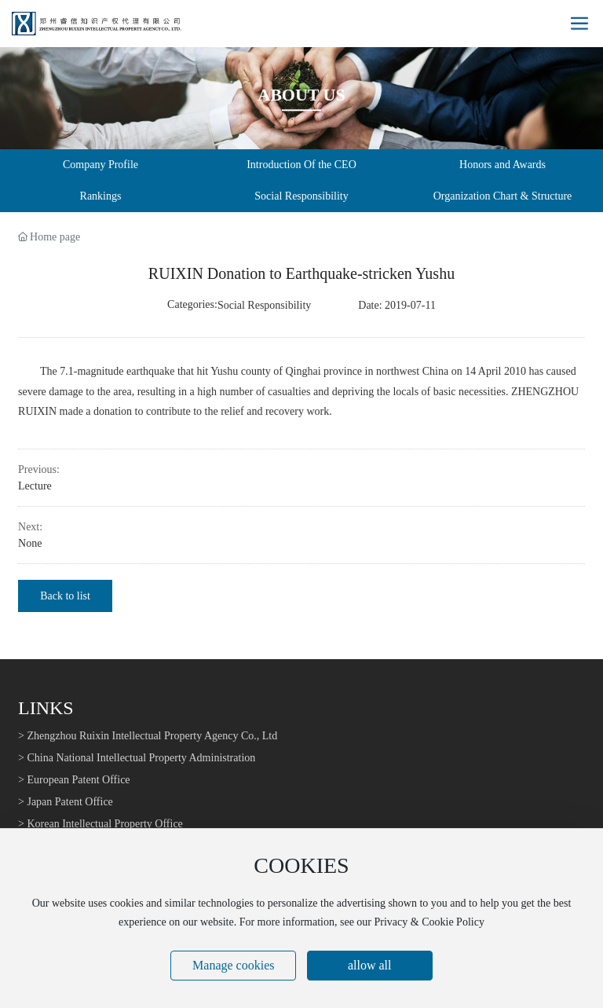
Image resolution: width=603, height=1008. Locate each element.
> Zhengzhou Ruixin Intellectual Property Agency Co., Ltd (147, 736)
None (30, 543)
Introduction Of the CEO (301, 164)
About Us (301, 94)
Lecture (35, 486)
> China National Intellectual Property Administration (136, 758)
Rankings (101, 196)
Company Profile (100, 164)
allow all (370, 965)
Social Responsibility (301, 196)
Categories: (192, 304)
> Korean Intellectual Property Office (100, 824)
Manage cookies (233, 965)
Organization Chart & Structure (502, 196)
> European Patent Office (74, 780)
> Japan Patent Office (65, 802)
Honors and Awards (502, 164)
